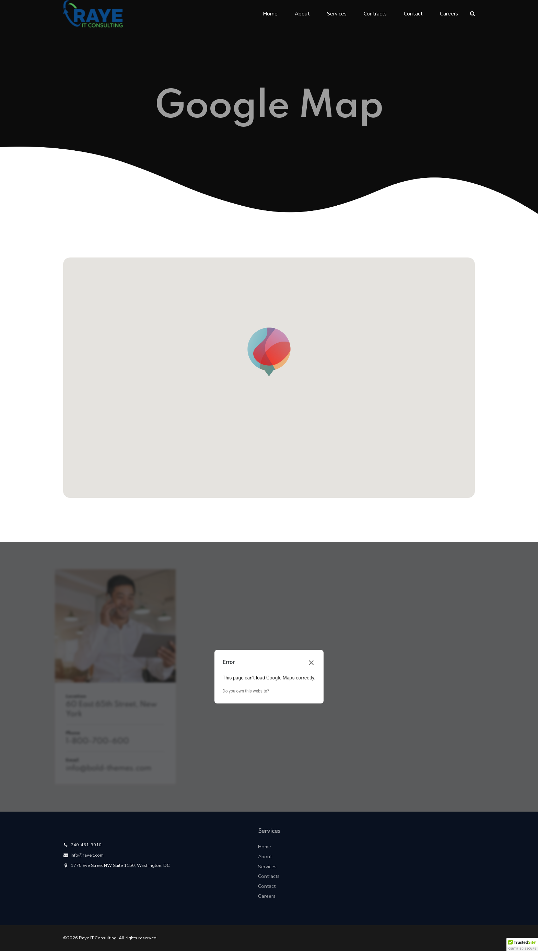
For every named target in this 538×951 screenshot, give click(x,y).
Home (270, 13)
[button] (269, 352)
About (302, 13)
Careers (449, 13)
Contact (413, 13)
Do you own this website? (246, 691)
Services (337, 13)
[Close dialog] (311, 662)
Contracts (375, 13)
